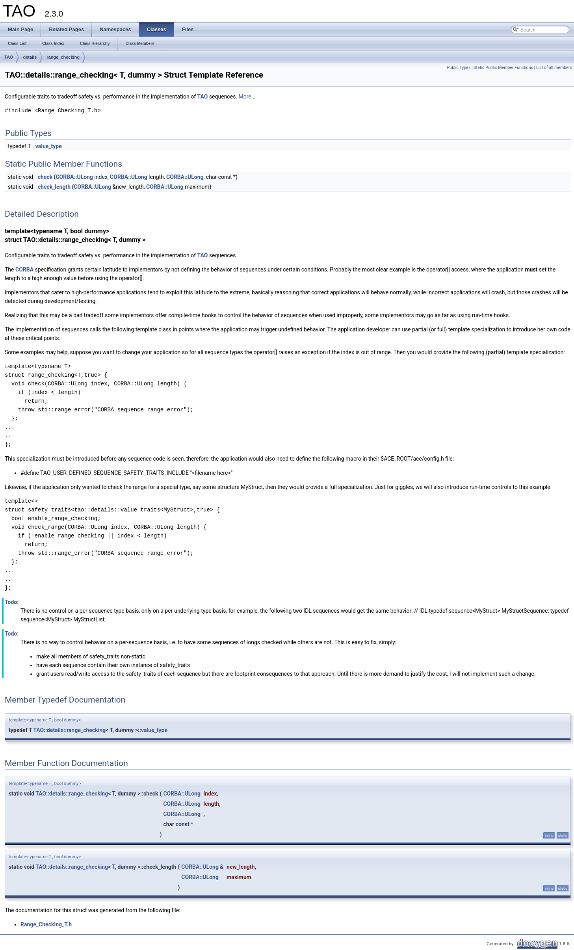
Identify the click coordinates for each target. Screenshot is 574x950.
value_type (48, 146)
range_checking (63, 57)
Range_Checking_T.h (46, 924)
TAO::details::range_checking (69, 730)
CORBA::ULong (74, 177)
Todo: (12, 602)
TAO (8, 57)
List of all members (554, 67)
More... (247, 96)
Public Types (458, 67)
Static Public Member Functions (503, 67)
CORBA (24, 269)
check (45, 177)
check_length (54, 187)
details (30, 57)
